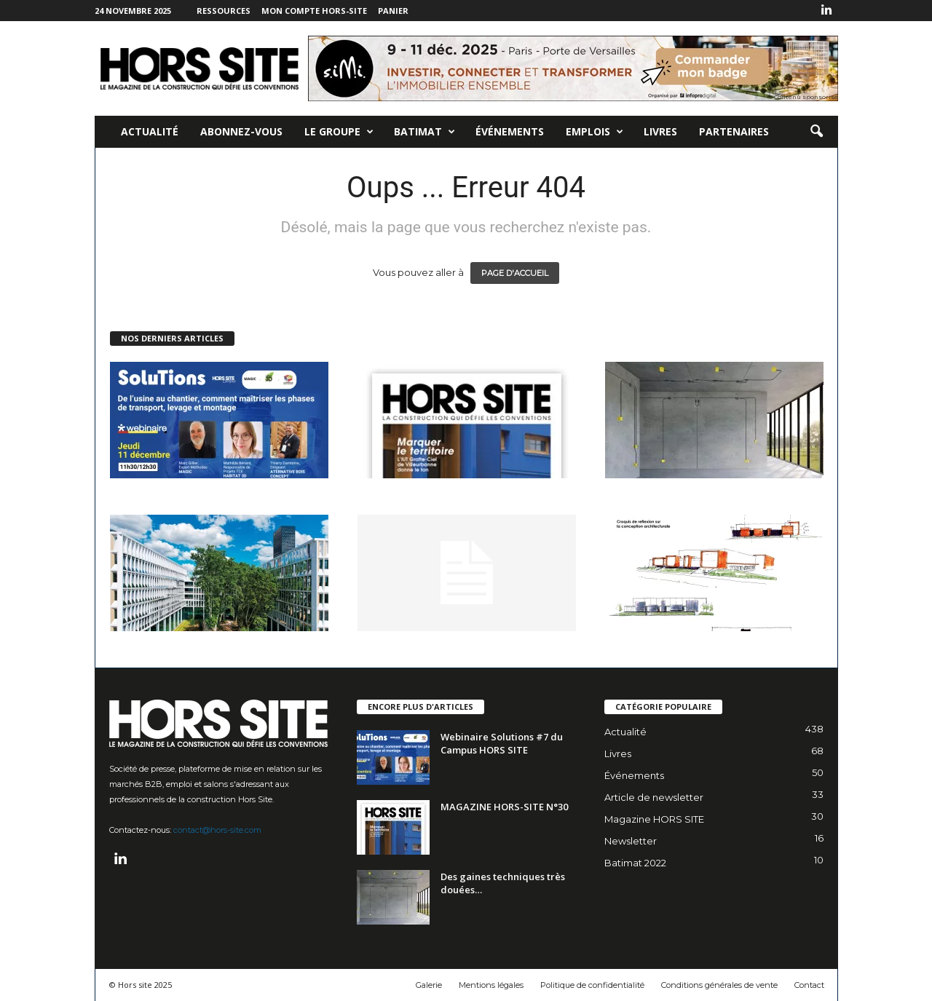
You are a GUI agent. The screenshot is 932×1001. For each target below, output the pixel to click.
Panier (393, 10)
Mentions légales (491, 985)
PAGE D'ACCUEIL (514, 273)
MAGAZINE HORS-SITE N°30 (504, 806)
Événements (509, 131)
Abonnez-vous (241, 131)
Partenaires (734, 131)
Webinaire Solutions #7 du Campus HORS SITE (502, 743)
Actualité (149, 131)
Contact (809, 985)
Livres (660, 131)
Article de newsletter (653, 797)
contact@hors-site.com (217, 830)
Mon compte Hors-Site (314, 10)
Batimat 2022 (635, 863)
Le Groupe (339, 132)
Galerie (429, 985)
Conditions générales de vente (719, 985)
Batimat (424, 132)
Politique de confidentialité (592, 985)
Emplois (594, 132)
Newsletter (630, 841)
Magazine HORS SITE (654, 819)
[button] (816, 132)
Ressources (223, 10)
